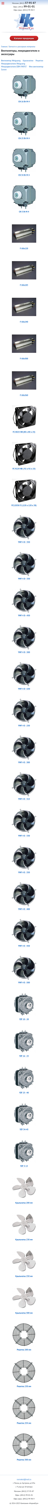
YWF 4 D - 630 (24, 688)
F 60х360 (24, 395)
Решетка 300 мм (24, 1459)
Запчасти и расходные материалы (22, 46)
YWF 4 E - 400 (24, 909)
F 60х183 (24, 285)
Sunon (4, 69)
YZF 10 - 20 (24, 1019)
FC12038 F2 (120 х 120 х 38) (24, 505)
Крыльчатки (28, 60)
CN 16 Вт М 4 (24, 101)
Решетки (39, 60)
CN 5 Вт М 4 (24, 211)
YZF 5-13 (24, 1166)
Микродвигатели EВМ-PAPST (14, 66)
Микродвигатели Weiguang (13, 63)
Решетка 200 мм (24, 1349)
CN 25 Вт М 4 (24, 138)
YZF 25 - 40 (24, 1092)
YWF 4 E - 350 (24, 872)
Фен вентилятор (36, 66)
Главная (4, 46)
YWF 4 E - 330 (24, 835)
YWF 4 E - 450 (24, 946)
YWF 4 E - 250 (24, 725)
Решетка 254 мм (24, 1423)
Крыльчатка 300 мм (24, 1313)
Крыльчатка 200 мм (24, 1202)
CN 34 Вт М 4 (24, 175)
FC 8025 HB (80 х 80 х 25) (24, 432)
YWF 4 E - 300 (24, 762)
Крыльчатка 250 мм (24, 1276)
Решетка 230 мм (24, 1386)
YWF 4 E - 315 (24, 799)
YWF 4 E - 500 (24, 982)
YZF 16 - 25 (24, 1056)
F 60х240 (24, 321)
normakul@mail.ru (24, 1479)
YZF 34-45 (24, 1129)
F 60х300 (24, 358)
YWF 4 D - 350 (24, 542)
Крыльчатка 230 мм (24, 1239)
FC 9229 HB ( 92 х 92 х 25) (24, 468)
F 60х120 (24, 248)
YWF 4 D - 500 (24, 652)
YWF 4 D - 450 (24, 615)
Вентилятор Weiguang (11, 60)
